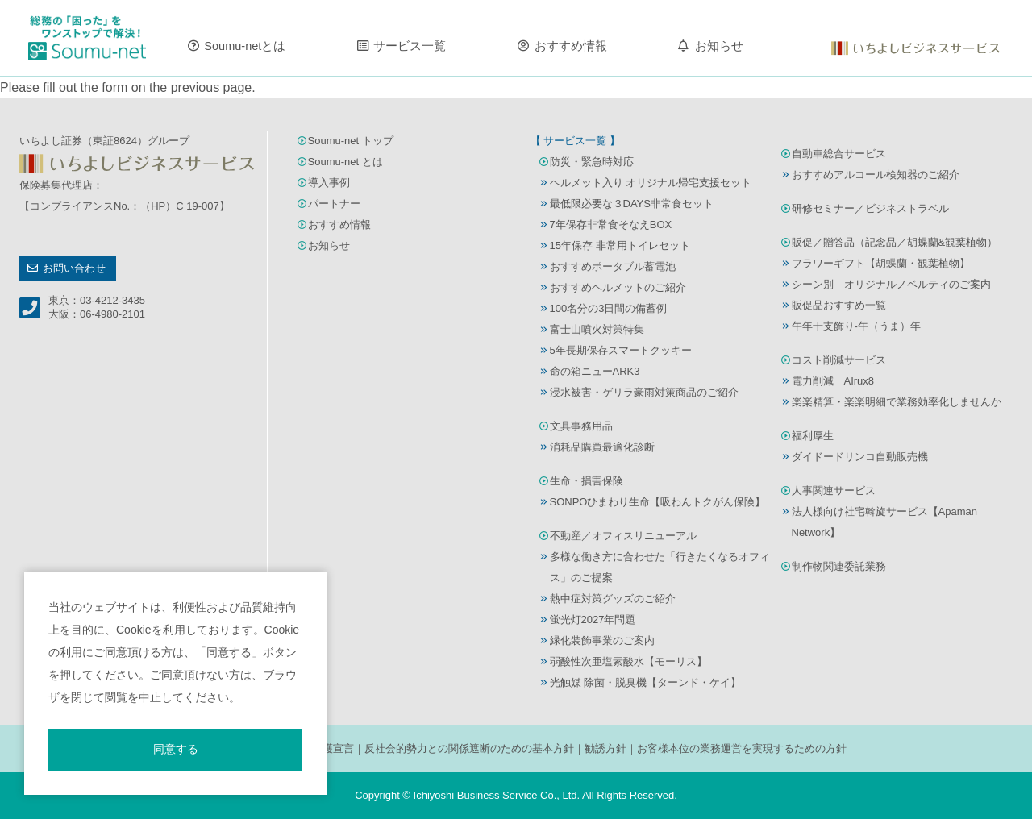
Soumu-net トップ (350, 141)
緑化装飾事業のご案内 (602, 640)
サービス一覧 (409, 45)
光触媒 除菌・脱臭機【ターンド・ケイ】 (646, 682)
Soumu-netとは (244, 45)
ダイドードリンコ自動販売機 (860, 457)
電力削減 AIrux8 (833, 381)
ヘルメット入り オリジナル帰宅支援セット (651, 183)
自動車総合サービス (839, 154)
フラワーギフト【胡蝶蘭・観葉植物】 (881, 263)
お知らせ (719, 45)
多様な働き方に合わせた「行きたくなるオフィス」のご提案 (660, 567)
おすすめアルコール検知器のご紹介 (875, 174)
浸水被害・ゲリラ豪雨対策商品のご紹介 (644, 392)
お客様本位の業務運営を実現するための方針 (742, 748)
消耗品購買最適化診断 (602, 447)
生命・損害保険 (586, 481)
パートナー (334, 203)
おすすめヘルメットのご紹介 (618, 287)
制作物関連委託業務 (839, 566)
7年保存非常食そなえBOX (611, 224)
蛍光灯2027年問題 (593, 619)
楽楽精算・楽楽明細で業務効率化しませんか (896, 402)
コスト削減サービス (839, 360)
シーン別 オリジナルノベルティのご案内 (891, 284)
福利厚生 (813, 436)
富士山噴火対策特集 (597, 329)
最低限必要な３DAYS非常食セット (632, 203)
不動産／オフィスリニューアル (623, 536)
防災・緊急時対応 (592, 162)
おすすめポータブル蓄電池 (613, 266)
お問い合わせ (74, 268)
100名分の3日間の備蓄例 (609, 308)
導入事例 (329, 183)
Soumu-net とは (345, 162)
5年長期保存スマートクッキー (621, 350)
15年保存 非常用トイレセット (620, 245)
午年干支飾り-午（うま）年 (856, 326)
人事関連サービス (834, 490)
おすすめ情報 (571, 45)
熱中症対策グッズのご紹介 (613, 598)
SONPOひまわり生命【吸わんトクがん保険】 (658, 502)
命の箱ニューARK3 (595, 371)
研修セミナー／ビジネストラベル (870, 208)
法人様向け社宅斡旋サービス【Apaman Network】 (884, 521)
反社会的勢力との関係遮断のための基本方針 (469, 748)
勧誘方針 (605, 748)
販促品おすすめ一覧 (839, 305)
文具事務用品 (581, 426)
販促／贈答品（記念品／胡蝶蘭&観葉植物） (895, 242)
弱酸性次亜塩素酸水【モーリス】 (628, 661)
